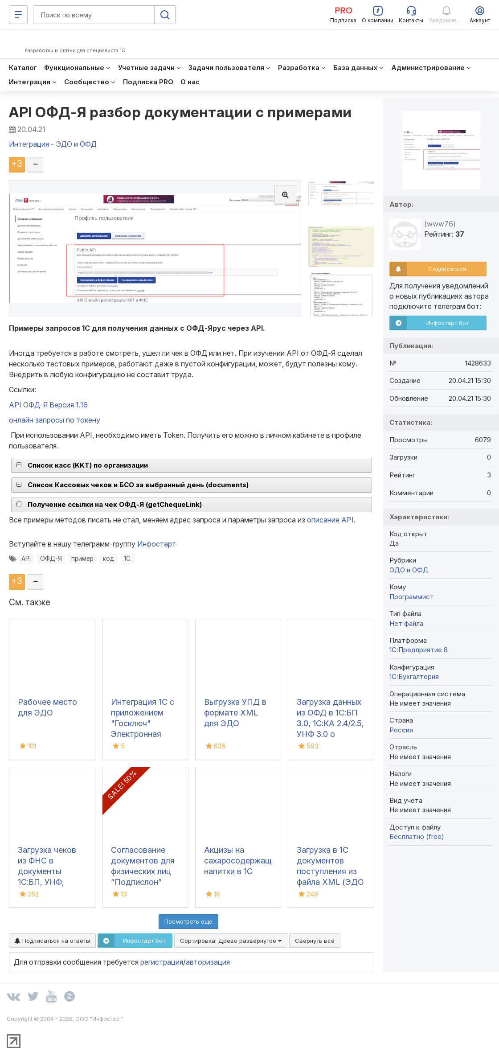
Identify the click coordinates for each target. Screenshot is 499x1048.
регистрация (161, 962)
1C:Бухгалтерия (414, 676)
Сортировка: (231, 940)
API (26, 558)
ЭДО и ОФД (409, 570)
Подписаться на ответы (52, 940)
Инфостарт (156, 543)
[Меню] (18, 14)
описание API (330, 519)
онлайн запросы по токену (54, 419)
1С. (128, 558)
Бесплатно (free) (416, 836)
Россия (401, 730)
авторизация (208, 962)
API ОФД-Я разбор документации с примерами (180, 112)
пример (82, 558)
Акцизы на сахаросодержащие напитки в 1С (242, 860)
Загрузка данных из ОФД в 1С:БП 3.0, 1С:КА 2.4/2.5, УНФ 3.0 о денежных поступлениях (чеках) (330, 734)
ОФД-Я (51, 558)
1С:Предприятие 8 (418, 649)
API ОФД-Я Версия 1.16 (48, 404)
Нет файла (406, 623)
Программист (411, 596)
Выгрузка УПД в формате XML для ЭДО (235, 712)
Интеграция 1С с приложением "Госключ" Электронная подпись (142, 723)
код (109, 558)
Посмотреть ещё (188, 921)
